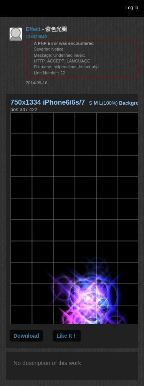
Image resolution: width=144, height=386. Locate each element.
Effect (33, 29)
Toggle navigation (9, 7)
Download (26, 336)
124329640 (36, 36)
